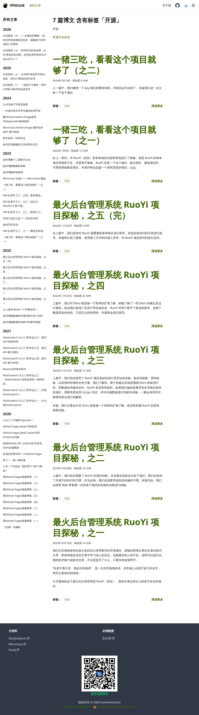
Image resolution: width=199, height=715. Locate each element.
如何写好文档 (10, 224)
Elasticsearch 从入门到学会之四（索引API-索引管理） (25, 360)
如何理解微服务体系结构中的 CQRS (23, 315)
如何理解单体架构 (13, 172)
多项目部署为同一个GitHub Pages (22, 454)
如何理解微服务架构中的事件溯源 (22, 322)
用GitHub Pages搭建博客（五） (21, 495)
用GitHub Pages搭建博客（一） (21, 520)
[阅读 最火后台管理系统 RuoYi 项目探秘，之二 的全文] (157, 498)
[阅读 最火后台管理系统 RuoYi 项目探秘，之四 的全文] (157, 326)
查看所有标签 (61, 37)
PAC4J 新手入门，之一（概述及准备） (24, 231)
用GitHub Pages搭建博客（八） (21, 477)
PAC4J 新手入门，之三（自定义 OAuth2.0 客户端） (20, 204)
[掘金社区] (186, 5)
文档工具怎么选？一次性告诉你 (20, 218)
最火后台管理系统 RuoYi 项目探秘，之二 (24, 290)
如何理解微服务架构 (14, 166)
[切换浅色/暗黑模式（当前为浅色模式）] (193, 5)
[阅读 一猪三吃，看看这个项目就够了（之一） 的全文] (157, 181)
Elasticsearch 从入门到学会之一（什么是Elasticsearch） (25, 403)
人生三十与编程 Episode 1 (18, 420)
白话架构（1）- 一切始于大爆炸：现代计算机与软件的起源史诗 (24, 87)
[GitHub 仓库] (177, 5)
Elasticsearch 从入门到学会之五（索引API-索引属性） (25, 350)
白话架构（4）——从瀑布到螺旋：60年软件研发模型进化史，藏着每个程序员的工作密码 (24, 40)
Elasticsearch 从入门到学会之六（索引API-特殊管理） (25, 339)
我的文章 (35, 5)
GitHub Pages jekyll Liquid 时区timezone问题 (21, 435)
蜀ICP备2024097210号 (77, 707)
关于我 (166, 5)
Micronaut (17, 644)
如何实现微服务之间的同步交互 (20, 144)
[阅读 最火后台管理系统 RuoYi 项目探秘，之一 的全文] (157, 599)
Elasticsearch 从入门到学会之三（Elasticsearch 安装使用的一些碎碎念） (23, 380)
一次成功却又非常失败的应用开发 (22, 110)
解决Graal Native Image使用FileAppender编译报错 (19, 119)
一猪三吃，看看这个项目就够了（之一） (23, 239)
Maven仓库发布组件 (14, 369)
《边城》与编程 (11, 527)
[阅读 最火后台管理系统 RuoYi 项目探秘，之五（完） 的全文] (157, 251)
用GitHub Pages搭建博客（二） (21, 514)
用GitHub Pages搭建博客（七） (21, 483)
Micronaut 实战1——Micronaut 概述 (24, 178)
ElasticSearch (19, 638)
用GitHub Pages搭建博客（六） (21, 489)
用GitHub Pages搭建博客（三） (21, 508)
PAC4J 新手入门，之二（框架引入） (23, 212)
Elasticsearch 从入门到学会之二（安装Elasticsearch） (25, 392)
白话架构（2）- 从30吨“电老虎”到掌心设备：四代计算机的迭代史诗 (24, 76)
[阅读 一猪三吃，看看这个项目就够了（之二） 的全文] (157, 106)
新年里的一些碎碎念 (14, 138)
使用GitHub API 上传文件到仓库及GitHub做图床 (22, 445)
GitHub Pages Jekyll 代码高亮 (20, 426)
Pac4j (14, 650)
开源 (66, 106)
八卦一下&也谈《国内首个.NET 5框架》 (22, 468)
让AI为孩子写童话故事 (15, 104)
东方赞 (108, 638)
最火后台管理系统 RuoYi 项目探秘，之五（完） (24, 259)
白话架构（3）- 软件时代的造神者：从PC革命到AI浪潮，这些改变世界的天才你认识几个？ (24, 55)
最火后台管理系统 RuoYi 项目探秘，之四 (24, 269)
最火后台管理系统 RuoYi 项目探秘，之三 (24, 280)
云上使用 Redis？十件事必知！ (20, 309)
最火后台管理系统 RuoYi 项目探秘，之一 (24, 301)
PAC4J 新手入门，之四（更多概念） (23, 195)
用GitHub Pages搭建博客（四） (21, 502)
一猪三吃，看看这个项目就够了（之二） (23, 187)
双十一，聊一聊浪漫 (14, 460)
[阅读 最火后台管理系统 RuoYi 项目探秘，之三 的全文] (157, 424)
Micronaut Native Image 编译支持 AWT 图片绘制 (23, 129)
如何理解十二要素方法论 (16, 159)
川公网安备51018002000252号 (116, 707)
